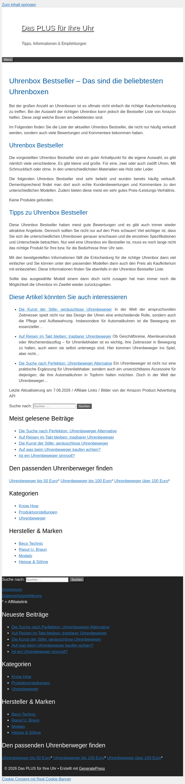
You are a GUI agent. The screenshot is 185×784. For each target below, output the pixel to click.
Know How (28, 506)
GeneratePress (92, 768)
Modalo (25, 555)
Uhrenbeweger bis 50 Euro (33, 481)
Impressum (12, 589)
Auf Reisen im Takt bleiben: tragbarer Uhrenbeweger (66, 437)
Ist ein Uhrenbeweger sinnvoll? (47, 455)
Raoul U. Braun (33, 549)
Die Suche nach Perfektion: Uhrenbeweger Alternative (68, 431)
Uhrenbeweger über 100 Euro (141, 481)
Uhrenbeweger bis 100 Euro (86, 481)
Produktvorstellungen (38, 512)
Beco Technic (31, 543)
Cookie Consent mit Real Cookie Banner (36, 779)
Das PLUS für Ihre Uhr (57, 28)
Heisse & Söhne (33, 562)
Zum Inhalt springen (19, 5)
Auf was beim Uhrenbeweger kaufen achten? (59, 449)
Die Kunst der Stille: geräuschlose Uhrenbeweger (63, 443)
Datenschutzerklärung (22, 595)
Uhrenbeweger (32, 518)
